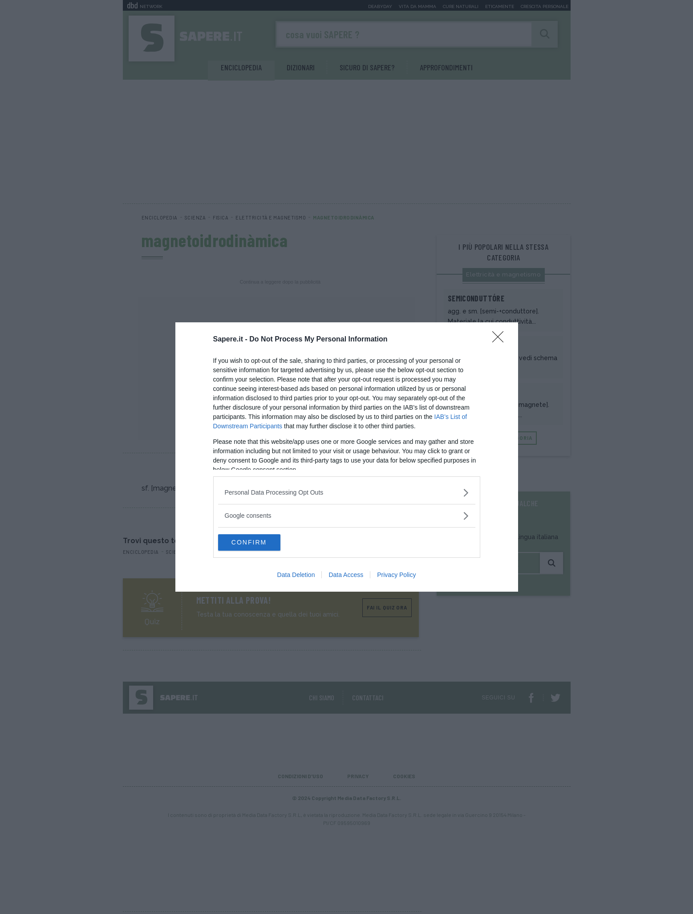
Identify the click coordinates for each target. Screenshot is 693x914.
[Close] (500, 339)
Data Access (345, 575)
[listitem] (347, 492)
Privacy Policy (396, 575)
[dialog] (346, 457)
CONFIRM (260, 542)
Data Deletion (296, 575)
